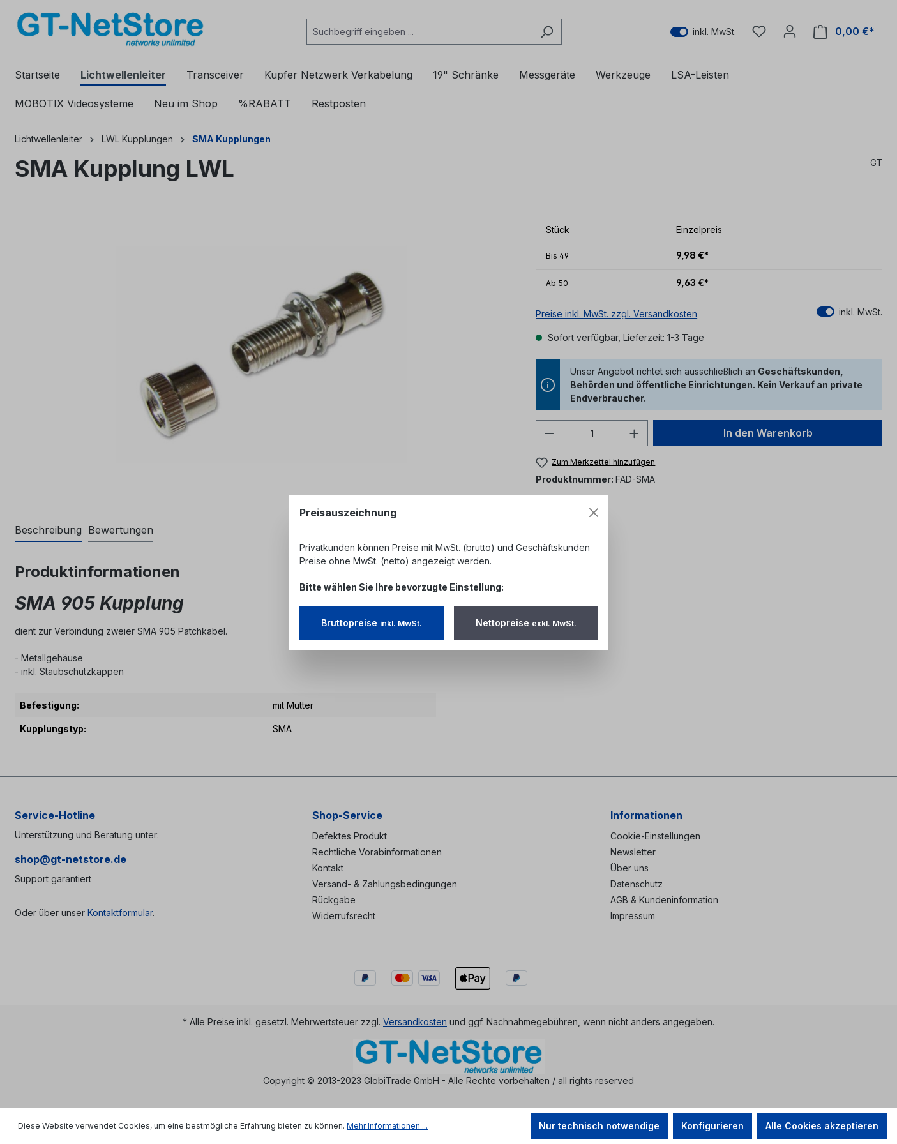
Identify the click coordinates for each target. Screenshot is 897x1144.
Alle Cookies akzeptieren (821, 1125)
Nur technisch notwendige (599, 1125)
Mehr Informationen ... (387, 1126)
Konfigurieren (712, 1125)
